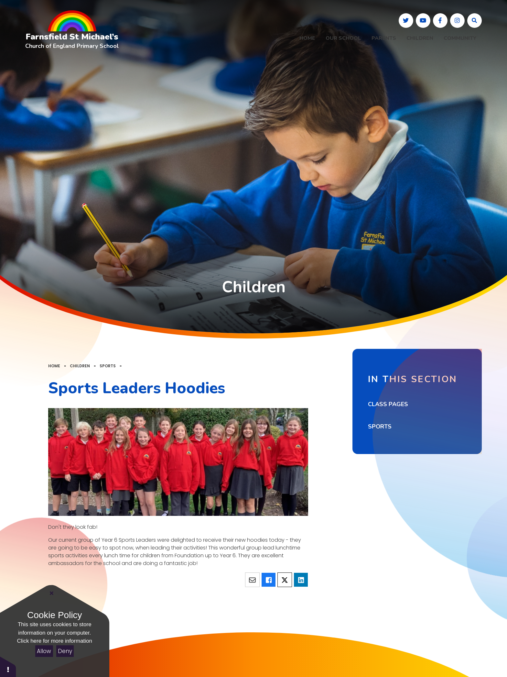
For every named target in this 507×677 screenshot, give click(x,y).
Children (80, 366)
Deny (65, 651)
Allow (44, 651)
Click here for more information (54, 641)
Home (54, 366)
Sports (108, 366)
